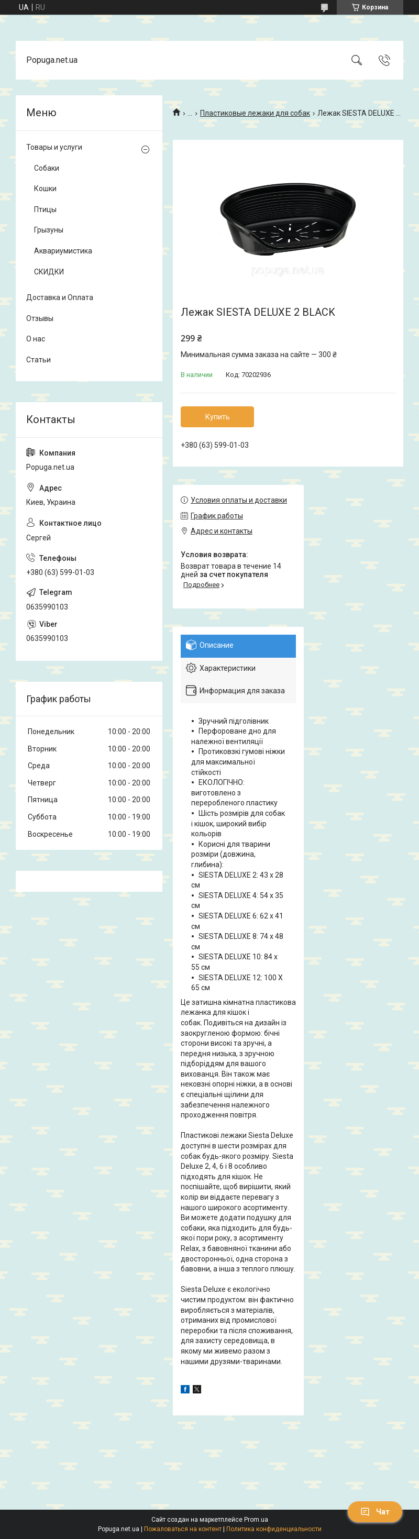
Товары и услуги (54, 147)
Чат (375, 1511)
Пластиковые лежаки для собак (255, 113)
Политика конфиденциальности (274, 1529)
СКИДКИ (49, 272)
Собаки (46, 168)
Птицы (45, 209)
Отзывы (39, 318)
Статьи (38, 360)
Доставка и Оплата (59, 297)
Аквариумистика (63, 251)
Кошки (45, 188)
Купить (217, 417)
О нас (35, 339)
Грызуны (48, 230)
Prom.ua (256, 1519)
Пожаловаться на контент (183, 1529)
